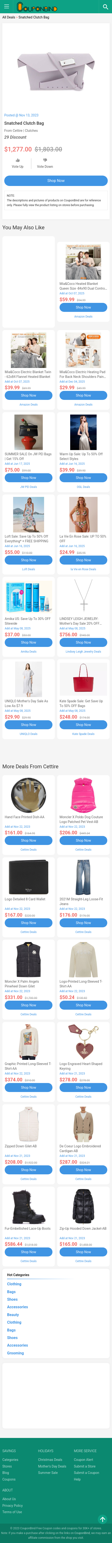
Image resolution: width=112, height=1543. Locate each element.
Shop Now (56, 180)
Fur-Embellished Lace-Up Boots (28, 1228)
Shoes (12, 1299)
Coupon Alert (83, 1460)
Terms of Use (12, 1512)
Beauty (13, 1315)
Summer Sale (48, 1473)
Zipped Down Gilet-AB (21, 1146)
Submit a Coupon (86, 1473)
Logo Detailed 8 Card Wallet (25, 899)
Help (77, 1479)
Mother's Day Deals (52, 1466)
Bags (11, 1292)
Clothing (14, 1284)
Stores (7, 1466)
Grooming (15, 1353)
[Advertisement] (28, 281)
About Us (9, 1499)
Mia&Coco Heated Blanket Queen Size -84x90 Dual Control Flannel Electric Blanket (83, 288)
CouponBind (82, 1533)
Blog (5, 1473)
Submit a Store (85, 1466)
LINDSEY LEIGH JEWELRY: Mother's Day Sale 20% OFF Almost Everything (79, 623)
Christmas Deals (50, 1460)
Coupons (9, 1479)
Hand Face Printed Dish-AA (24, 817)
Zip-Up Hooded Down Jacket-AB (83, 1228)
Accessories (17, 1307)
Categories (10, 1460)
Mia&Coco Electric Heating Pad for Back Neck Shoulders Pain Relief (82, 376)
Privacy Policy (12, 1506)
